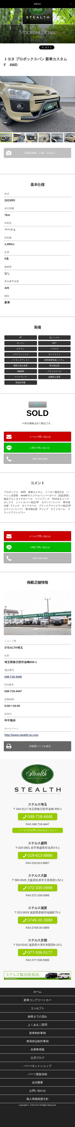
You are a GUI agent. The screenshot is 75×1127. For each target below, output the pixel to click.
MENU (37, 4)
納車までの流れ (37, 1016)
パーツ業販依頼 (37, 1074)
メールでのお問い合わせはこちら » (38, 830)
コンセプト (38, 1008)
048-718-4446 (40, 459)
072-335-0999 (37, 887)
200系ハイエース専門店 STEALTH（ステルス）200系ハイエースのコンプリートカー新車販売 (37, 12)
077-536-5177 (37, 952)
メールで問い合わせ (40, 436)
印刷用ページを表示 (40, 746)
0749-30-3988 (37, 920)
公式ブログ (38, 1057)
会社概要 (37, 1082)
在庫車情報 (38, 1049)
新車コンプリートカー (38, 1000)
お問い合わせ (37, 1090)
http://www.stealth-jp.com (21, 735)
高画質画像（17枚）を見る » (39, 152)
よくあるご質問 (37, 1024)
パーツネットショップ (38, 1066)
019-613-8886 (37, 855)
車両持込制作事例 (37, 1041)
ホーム (37, 991)
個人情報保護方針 (37, 1098)
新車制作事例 (37, 1033)
